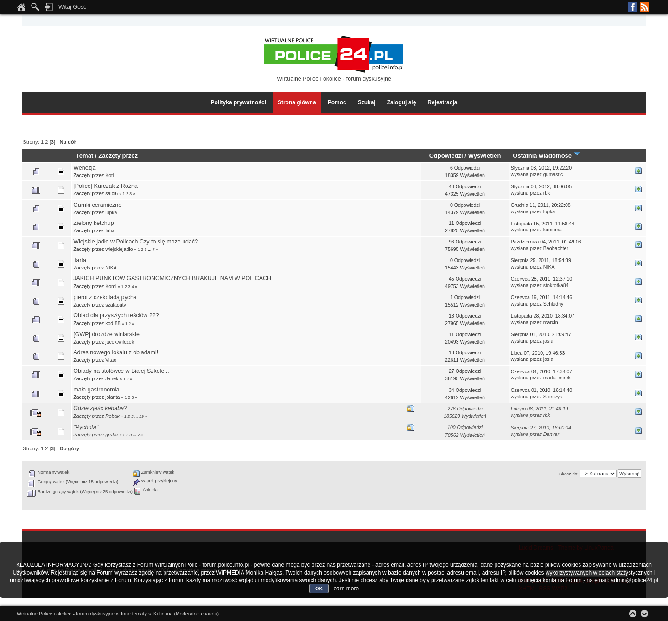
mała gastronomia (96, 389)
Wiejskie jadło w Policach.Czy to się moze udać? (135, 241)
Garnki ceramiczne (97, 205)
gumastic (553, 174)
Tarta (79, 260)
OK (319, 588)
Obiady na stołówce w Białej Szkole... (121, 371)
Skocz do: (569, 473)
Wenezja (84, 168)
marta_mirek (557, 377)
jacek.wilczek (119, 342)
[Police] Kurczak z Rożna (105, 186)
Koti (109, 175)
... (150, 249)
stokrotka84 (556, 285)
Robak (112, 416)
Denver (551, 434)
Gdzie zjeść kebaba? (100, 408)
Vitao (110, 360)
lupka (111, 212)
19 (141, 416)
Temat (84, 155)
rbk (546, 193)
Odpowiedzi (446, 155)
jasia (548, 341)
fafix (109, 230)
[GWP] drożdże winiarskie (106, 334)
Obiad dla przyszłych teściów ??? (116, 315)
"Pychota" (85, 427)
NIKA (111, 267)
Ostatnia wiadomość (546, 155)
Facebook (632, 7)
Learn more (345, 588)
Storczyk (552, 396)
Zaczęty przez (118, 155)
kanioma (552, 229)
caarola (209, 613)
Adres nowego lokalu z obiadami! (115, 352)
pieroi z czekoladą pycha (105, 297)
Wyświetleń (484, 155)
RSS (644, 7)
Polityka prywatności (238, 102)
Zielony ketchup (93, 223)
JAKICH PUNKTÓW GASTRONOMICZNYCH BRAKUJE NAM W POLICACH (172, 278)
